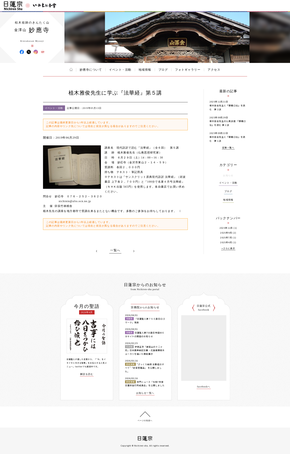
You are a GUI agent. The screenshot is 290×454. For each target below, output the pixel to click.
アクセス (214, 69)
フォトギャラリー (187, 69)
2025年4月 (226, 242)
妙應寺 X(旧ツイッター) (29, 52)
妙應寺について (91, 69)
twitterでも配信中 (84, 366)
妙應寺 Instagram (36, 52)
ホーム (71, 69)
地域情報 (145, 69)
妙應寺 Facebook (22, 52)
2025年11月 (226, 228)
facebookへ (203, 386)
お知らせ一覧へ (145, 393)
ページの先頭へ (145, 420)
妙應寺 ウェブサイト (43, 52)
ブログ (163, 69)
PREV (97, 251)
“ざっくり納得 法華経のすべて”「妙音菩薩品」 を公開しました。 (144, 368)
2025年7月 (226, 237)
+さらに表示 (228, 248)
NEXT (134, 251)
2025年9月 (226, 233)
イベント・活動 (120, 69)
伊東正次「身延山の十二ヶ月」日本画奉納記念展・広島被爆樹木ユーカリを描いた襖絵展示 (145, 350)
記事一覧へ (228, 148)
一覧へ (115, 250)
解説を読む (86, 374)
